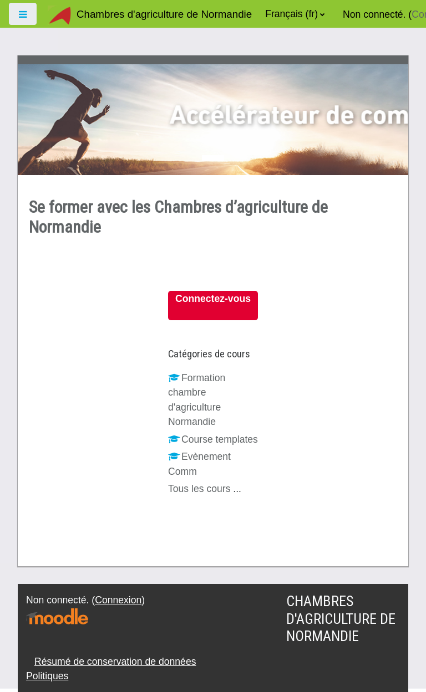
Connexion (118, 600)
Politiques (47, 675)
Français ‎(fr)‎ (291, 13)
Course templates (213, 439)
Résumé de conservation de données (115, 661)
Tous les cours (199, 488)
